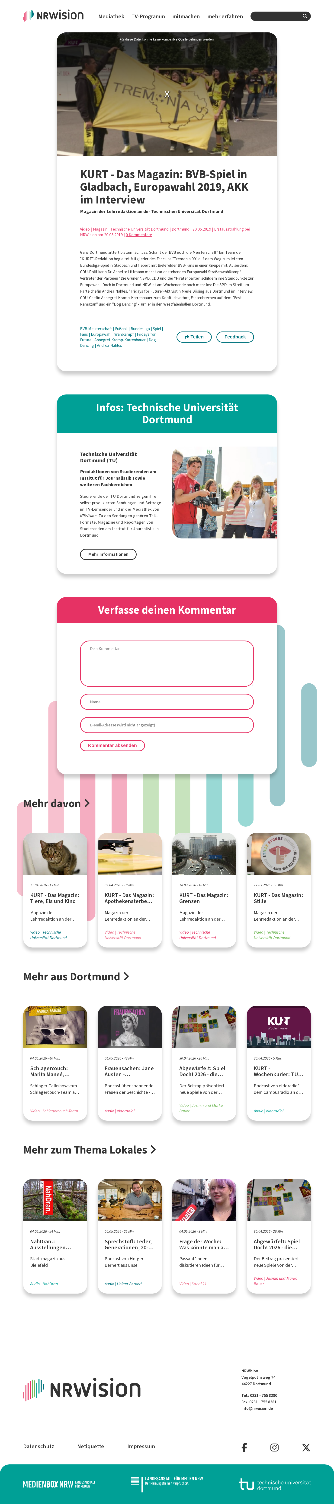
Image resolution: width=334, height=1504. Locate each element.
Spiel (157, 328)
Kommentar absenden (112, 745)
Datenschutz (38, 1446)
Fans (84, 334)
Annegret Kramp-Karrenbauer (120, 340)
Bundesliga (141, 328)
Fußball (121, 328)
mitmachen (186, 16)
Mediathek (111, 16)
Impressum (141, 1446)
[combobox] (280, 16)
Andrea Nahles (109, 345)
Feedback (235, 336)
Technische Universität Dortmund (139, 229)
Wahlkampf (124, 334)
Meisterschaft (100, 328)
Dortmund (180, 229)
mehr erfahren (225, 16)
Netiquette (90, 1446)
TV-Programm (148, 16)
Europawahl (101, 334)
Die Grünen (130, 278)
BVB (84, 328)
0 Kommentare (139, 235)
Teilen (194, 336)
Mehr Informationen (108, 554)
